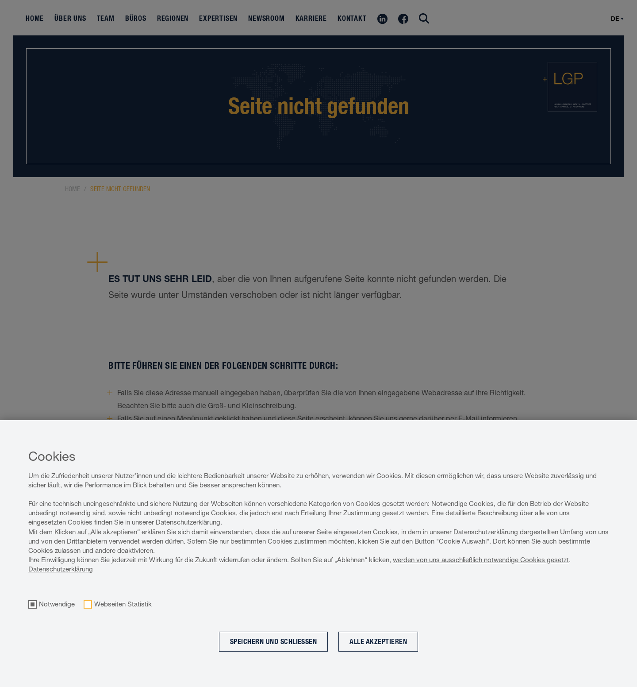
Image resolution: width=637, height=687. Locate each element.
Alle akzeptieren (378, 641)
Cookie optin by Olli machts (601, 682)
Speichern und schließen (273, 641)
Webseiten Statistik (123, 604)
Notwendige (57, 604)
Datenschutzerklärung (60, 569)
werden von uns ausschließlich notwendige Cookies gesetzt (481, 560)
